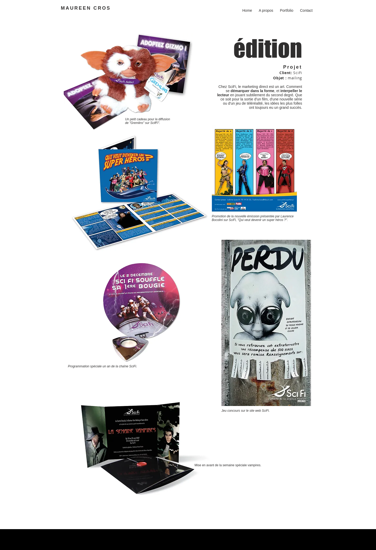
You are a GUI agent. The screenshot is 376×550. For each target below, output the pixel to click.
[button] (287, 8)
